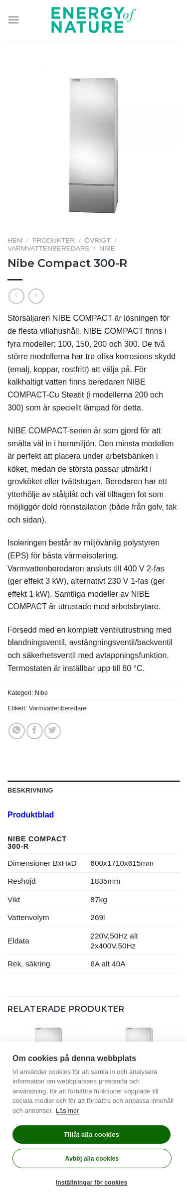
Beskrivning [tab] (30, 790)
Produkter (53, 240)
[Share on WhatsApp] (16, 731)
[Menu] (13, 19)
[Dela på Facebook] (34, 731)
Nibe (107, 248)
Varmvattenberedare (48, 248)
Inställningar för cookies (92, 1182)
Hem (14, 240)
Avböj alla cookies (92, 1158)
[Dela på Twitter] (52, 731)
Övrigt (98, 240)
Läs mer (67, 1110)
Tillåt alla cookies (91, 1134)
